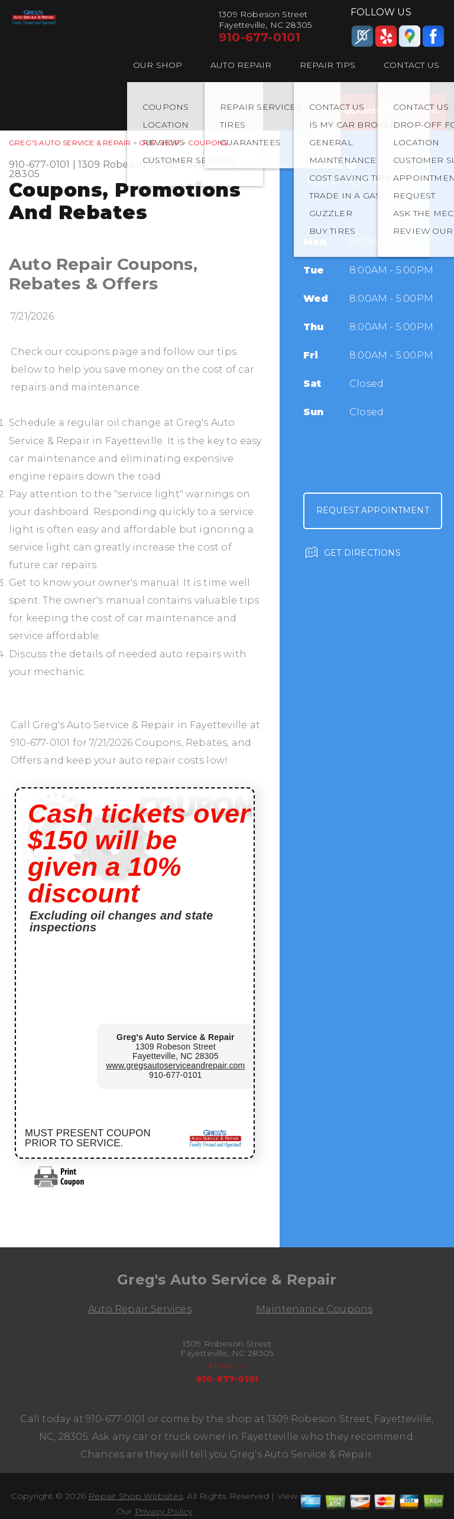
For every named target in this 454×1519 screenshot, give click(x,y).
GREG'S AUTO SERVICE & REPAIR (70, 142)
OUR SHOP (158, 65)
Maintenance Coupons (314, 1309)
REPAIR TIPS (328, 65)
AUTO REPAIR (240, 65)
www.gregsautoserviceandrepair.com (175, 1065)
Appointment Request (389, 110)
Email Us (227, 1365)
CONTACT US (411, 65)
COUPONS (207, 142)
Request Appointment (372, 510)
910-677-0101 (259, 37)
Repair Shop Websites (135, 1496)
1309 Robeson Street (128, 164)
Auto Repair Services (140, 1309)
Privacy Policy (164, 1511)
